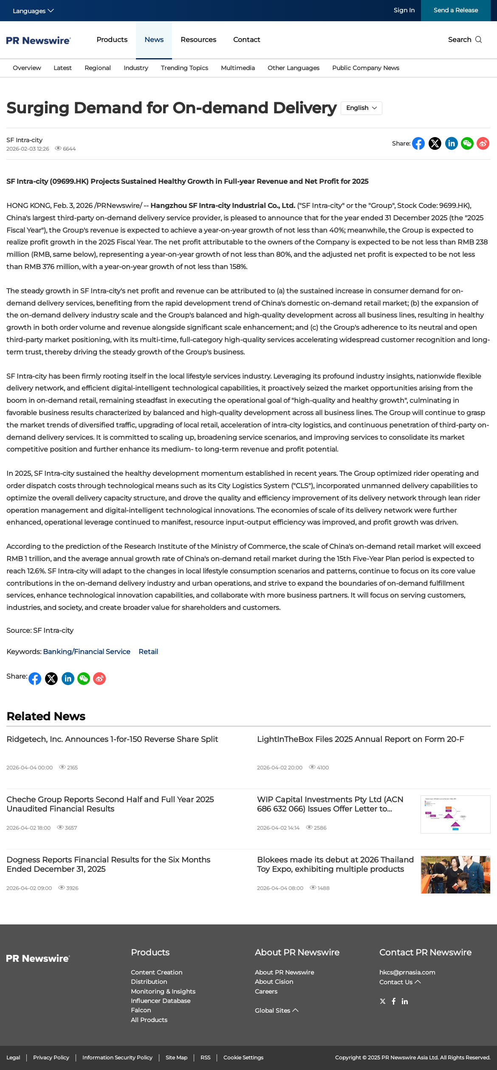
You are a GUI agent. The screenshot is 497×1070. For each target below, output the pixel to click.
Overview (27, 68)
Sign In (404, 10)
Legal (13, 1057)
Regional (98, 68)
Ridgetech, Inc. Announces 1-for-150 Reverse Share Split (112, 739)
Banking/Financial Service (86, 652)
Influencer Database (160, 1001)
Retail (148, 652)
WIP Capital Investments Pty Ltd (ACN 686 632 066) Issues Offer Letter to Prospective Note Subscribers (330, 804)
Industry (136, 68)
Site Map (176, 1057)
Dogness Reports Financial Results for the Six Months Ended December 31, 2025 (108, 865)
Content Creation (156, 972)
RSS (205, 1057)
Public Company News (365, 68)
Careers (266, 991)
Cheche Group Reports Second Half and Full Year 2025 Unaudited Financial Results (110, 804)
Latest (63, 68)
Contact (246, 40)
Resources (198, 40)
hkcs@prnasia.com (407, 972)
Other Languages (293, 68)
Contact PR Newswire (425, 952)
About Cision (274, 982)
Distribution (149, 982)
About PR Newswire (297, 952)
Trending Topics (184, 68)
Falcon (141, 1010)
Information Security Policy (117, 1057)
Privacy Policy (51, 1057)
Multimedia (238, 68)
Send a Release (456, 10)
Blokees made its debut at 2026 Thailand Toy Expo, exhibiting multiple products (335, 865)
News (154, 40)
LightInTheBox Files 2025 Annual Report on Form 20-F (360, 739)
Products (111, 40)
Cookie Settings (243, 1057)
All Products (149, 1020)
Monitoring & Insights (163, 991)
